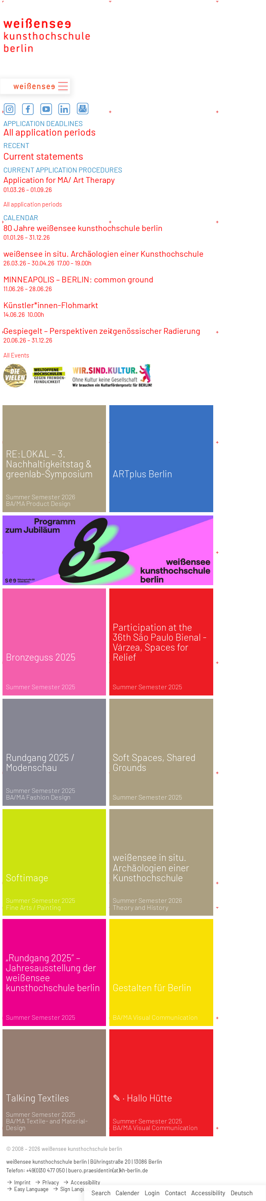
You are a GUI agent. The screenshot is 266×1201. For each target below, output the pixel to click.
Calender (127, 1192)
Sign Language (73, 1189)
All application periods (49, 132)
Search (101, 1192)
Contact (175, 1192)
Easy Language (27, 1189)
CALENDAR (20, 217)
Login (152, 1192)
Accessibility (208, 1192)
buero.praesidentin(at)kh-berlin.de (108, 1170)
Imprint (18, 1182)
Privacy (46, 1182)
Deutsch (242, 1192)
